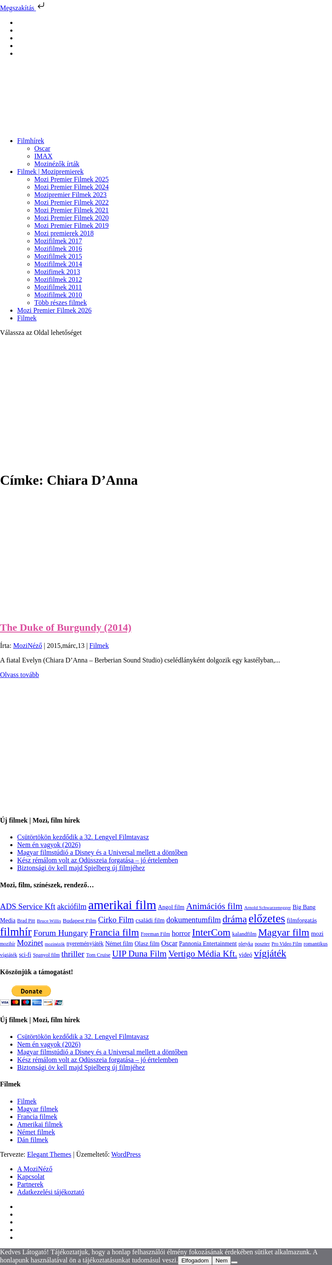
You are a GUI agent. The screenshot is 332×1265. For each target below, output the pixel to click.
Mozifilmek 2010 (58, 294)
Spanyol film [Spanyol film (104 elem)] (46, 955)
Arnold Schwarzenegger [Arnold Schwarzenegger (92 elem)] (267, 907)
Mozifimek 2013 (57, 271)
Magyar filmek (37, 1109)
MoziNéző (27, 645)
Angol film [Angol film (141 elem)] (171, 907)
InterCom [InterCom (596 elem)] (211, 932)
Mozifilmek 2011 (58, 287)
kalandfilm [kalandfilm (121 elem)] (244, 934)
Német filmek (36, 1132)
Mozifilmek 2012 (58, 279)
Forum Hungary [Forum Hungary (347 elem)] (60, 932)
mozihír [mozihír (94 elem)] (7, 943)
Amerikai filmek (40, 1124)
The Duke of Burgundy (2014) (66, 627)
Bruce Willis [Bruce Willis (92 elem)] (49, 920)
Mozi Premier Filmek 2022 (71, 202)
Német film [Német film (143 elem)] (119, 943)
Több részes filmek (60, 302)
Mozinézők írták (56, 163)
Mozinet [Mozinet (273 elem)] (30, 943)
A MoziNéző (34, 1169)
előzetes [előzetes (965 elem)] (266, 918)
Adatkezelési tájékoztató (50, 1192)
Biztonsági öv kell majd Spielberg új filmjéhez (81, 867)
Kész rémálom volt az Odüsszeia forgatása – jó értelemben (97, 860)
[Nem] (234, 1262)
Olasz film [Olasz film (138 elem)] (147, 943)
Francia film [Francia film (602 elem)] (114, 932)
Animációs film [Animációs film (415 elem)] (214, 906)
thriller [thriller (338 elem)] (72, 953)
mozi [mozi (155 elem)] (317, 933)
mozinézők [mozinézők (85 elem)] (55, 944)
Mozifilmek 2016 (58, 248)
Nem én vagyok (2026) (49, 844)
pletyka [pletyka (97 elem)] (246, 944)
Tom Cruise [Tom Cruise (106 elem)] (98, 955)
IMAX (43, 156)
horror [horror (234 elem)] (181, 933)
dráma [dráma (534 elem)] (235, 919)
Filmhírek (30, 140)
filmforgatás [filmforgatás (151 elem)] (302, 920)
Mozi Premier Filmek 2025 (71, 179)
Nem (221, 1260)
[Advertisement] (166, 403)
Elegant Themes (49, 1154)
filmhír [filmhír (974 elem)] (16, 931)
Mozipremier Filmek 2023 (70, 194)
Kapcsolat (31, 1176)
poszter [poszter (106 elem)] (262, 944)
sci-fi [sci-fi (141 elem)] (25, 955)
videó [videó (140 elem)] (245, 955)
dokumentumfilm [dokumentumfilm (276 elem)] (193, 920)
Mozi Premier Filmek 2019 (71, 225)
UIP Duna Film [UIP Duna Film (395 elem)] (139, 953)
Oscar (42, 148)
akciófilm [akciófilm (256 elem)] (72, 906)
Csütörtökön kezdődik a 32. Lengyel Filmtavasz (83, 837)
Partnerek (30, 1184)
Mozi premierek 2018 (64, 233)
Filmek (26, 318)
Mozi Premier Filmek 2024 (71, 187)
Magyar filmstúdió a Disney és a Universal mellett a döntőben (102, 852)
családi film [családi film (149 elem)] (150, 920)
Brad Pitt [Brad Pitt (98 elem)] (26, 921)
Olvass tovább (19, 674)
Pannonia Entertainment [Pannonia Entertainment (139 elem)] (208, 943)
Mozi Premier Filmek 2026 (54, 310)
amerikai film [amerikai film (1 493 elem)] (122, 905)
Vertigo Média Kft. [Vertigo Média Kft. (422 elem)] (202, 954)
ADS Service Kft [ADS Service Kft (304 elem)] (27, 906)
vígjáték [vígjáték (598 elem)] (270, 953)
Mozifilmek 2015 (58, 256)
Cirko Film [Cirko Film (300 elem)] (116, 919)
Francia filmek (37, 1116)
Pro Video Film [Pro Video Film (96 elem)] (287, 944)
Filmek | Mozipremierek (50, 171)
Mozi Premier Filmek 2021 (71, 210)
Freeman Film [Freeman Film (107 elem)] (155, 934)
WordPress (126, 1154)
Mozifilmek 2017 (58, 241)
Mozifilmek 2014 (58, 264)
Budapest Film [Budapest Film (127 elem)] (79, 920)
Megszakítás (23, 8)
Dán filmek (32, 1139)
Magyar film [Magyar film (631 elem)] (283, 932)
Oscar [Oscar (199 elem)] (169, 943)
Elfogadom (195, 1260)
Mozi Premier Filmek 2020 (71, 217)
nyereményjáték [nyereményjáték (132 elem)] (84, 943)
